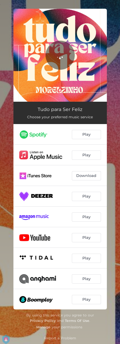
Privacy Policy (43, 320)
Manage (43, 327)
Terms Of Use (77, 320)
